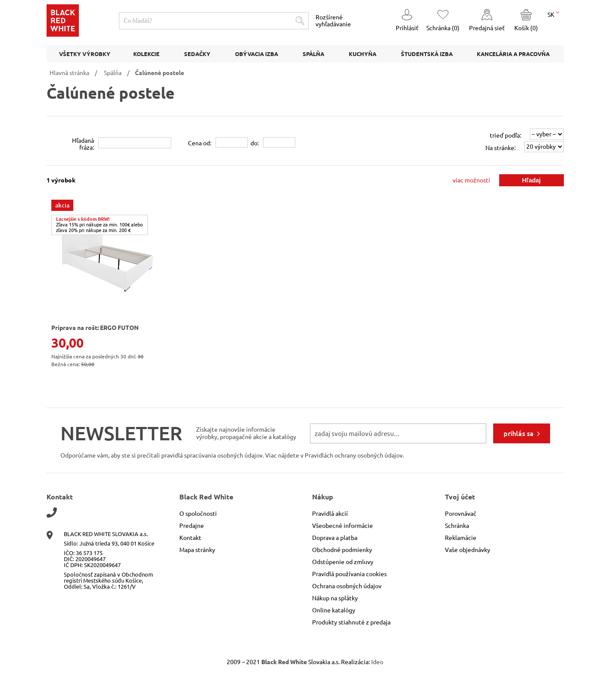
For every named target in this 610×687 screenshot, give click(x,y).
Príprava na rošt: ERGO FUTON (95, 327)
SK (553, 13)
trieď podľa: (505, 135)
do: (254, 143)
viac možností (471, 180)
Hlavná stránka (69, 72)
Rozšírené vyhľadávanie (333, 21)
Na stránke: (500, 147)
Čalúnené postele (159, 72)
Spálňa (113, 72)
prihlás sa (519, 433)
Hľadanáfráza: (83, 144)
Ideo (377, 662)
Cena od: (199, 143)
